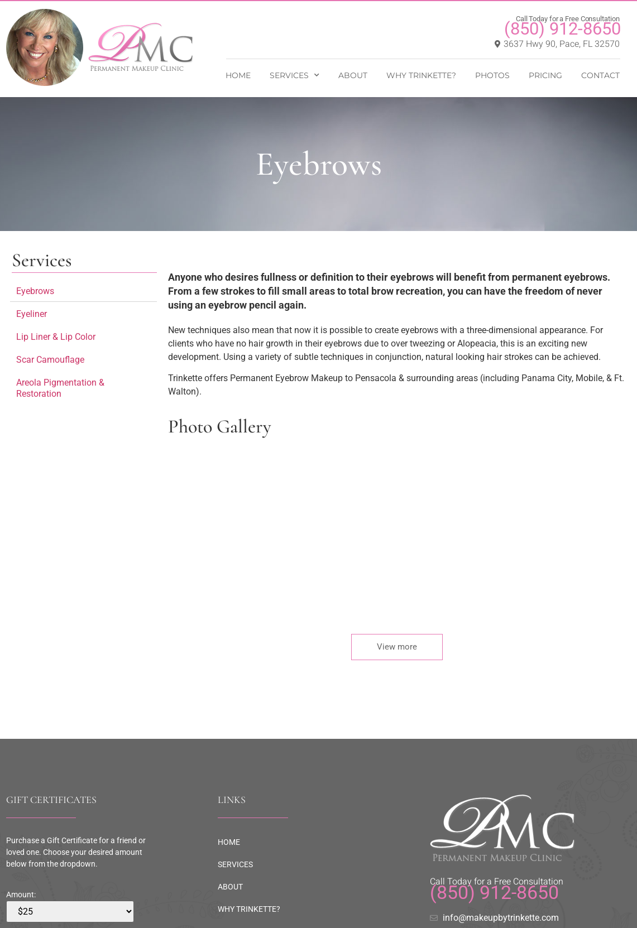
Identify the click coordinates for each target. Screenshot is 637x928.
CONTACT (600, 75)
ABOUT (352, 75)
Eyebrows (35, 291)
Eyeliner (31, 314)
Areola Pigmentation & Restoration (60, 388)
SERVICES (294, 75)
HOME (238, 75)
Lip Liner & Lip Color (55, 336)
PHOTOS (492, 75)
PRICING (545, 75)
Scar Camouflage (50, 359)
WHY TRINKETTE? (421, 75)
